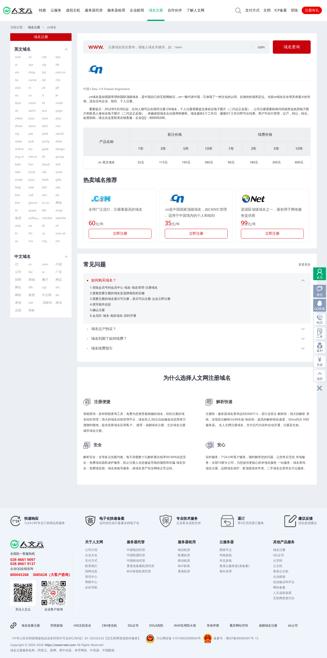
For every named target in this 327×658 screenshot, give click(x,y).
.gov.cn (32, 203)
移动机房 (184, 560)
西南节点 (225, 550)
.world (59, 133)
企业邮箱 (279, 576)
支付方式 (252, 10)
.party (45, 141)
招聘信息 (91, 571)
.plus (58, 118)
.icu (30, 149)
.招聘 (17, 279)
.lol (57, 195)
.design (60, 149)
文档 (267, 10)
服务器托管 (94, 10)
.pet (30, 133)
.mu (30, 241)
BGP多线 (184, 566)
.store (32, 126)
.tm (57, 287)
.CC (16, 264)
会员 (320, 277)
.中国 (58, 264)
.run (58, 126)
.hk (57, 64)
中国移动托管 (136, 560)
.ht (43, 103)
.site (57, 187)
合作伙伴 (175, 10)
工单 (320, 336)
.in (29, 87)
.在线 (17, 310)
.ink (43, 172)
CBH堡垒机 (109, 625)
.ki (15, 233)
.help (17, 187)
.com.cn (60, 72)
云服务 (56, 10)
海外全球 (225, 571)
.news (18, 141)
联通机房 (184, 555)
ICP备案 (280, 10)
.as (16, 241)
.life (43, 210)
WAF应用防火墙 (185, 625)
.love (44, 118)
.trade (18, 179)
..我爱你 (46, 302)
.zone (58, 172)
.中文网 (46, 295)
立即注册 (120, 233)
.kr (57, 95)
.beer (17, 164)
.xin (16, 72)
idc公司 (293, 625)
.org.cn (19, 156)
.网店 (58, 279)
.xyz (30, 64)
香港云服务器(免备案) (234, 566)
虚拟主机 (73, 10)
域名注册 (156, 10)
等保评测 (213, 625)
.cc (16, 64)
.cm (57, 241)
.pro (44, 110)
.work (32, 110)
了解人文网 (195, 10)
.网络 (58, 203)
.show (18, 126)
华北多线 (225, 560)
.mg (44, 241)
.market (46, 218)
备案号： (220, 638)
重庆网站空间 (239, 625)
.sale (31, 187)
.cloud (45, 164)
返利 (320, 351)
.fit (43, 156)
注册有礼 (312, 10)
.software (34, 218)
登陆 (294, 10)
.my (16, 133)
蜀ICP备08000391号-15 (242, 638)
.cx (43, 233)
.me (57, 80)
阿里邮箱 (57, 625)
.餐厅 (44, 279)
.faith (45, 179)
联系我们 (91, 566)
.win (44, 195)
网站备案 (279, 587)
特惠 (42, 10)
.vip (43, 64)
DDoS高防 (156, 625)
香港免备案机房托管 (140, 566)
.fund (31, 172)
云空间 (277, 560)
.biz (43, 72)
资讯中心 (91, 576)
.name (32, 80)
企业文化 (91, 555)
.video (18, 118)
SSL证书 (278, 555)
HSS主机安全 (82, 625)
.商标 (31, 310)
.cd (43, 87)
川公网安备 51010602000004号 (178, 638)
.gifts (58, 179)
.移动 (58, 302)
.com (17, 57)
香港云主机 (280, 571)
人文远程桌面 (282, 593)
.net (43, 57)
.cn (30, 57)
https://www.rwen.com (60, 645)
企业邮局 (137, 10)
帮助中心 (91, 582)
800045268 (19, 575)
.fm (30, 233)
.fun (30, 164)
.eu (16, 95)
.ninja (59, 210)
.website (60, 218)
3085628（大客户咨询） (52, 575)
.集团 (17, 218)
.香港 (17, 302)
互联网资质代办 (284, 598)
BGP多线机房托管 (139, 571)
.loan (31, 179)
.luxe (31, 118)
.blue (17, 103)
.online (19, 149)
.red (30, 195)
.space (32, 210)
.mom (32, 103)
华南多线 (225, 555)
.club (17, 226)
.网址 (17, 287)
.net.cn (32, 156)
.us (30, 95)
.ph (57, 87)
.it (42, 95)
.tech (44, 126)
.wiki (17, 172)
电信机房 (184, 550)
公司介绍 (91, 550)
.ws (30, 226)
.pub (31, 141)
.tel (43, 80)
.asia (17, 87)
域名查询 (292, 46)
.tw (16, 80)
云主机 (277, 566)
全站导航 (91, 587)
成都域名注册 (268, 625)
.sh (16, 110)
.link (58, 164)
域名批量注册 (30, 625)
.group (59, 156)
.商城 (31, 279)
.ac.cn (45, 203)
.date (58, 141)
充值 (320, 365)
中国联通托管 (136, 555)
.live (17, 203)
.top (57, 57)
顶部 (320, 379)
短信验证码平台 (284, 582)
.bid (43, 187)
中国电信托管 (136, 550)
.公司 (17, 272)
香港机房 (184, 571)
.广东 (58, 272)
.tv (16, 210)
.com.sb (60, 233)
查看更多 (304, 264)
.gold (44, 149)
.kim (17, 195)
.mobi (59, 103)
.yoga (59, 110)
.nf (57, 226)
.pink (44, 133)
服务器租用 (116, 10)
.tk (43, 226)
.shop (31, 72)
